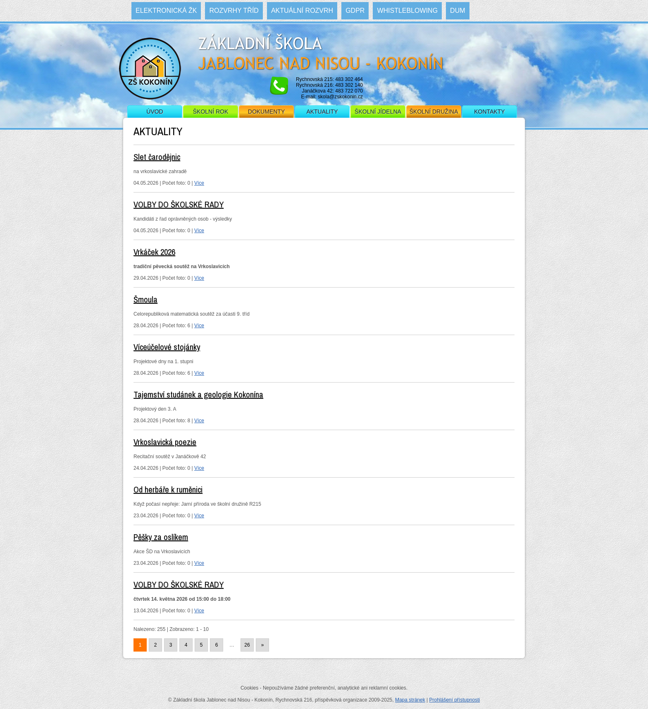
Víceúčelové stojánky (166, 346)
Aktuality (322, 111)
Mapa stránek (410, 700)
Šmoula (145, 299)
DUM (457, 10)
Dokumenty (266, 111)
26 (247, 645)
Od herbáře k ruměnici (167, 489)
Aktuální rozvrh (302, 10)
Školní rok (211, 111)
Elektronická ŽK (166, 10)
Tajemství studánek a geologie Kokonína (198, 394)
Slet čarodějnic (156, 156)
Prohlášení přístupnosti (454, 700)
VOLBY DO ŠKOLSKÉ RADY (178, 204)
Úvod (154, 111)
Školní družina (434, 111)
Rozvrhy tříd (233, 10)
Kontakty (489, 111)
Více (199, 183)
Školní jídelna (378, 111)
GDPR (354, 10)
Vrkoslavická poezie (164, 441)
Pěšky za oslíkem (160, 536)
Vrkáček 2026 (154, 251)
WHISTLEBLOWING (407, 10)
